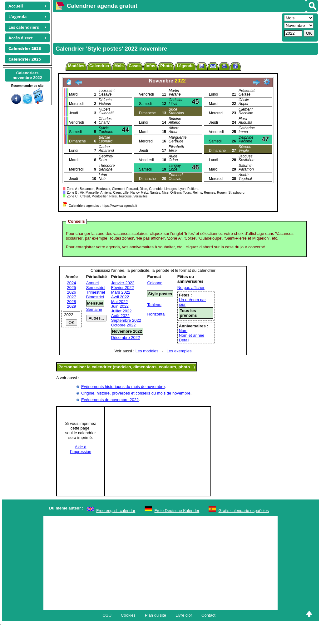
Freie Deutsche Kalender (177, 510)
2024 (71, 283)
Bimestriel (95, 297)
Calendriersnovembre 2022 (27, 75)
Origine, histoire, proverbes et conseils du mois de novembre (135, 393)
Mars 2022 (120, 292)
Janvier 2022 (122, 283)
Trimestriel (95, 292)
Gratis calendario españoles (244, 510)
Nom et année (192, 335)
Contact (208, 615)
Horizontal (156, 314)
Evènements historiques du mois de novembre (123, 386)
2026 (71, 292)
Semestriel (95, 287)
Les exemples (178, 351)
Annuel (92, 283)
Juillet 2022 (121, 311)
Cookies (128, 615)
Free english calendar (115, 510)
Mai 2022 (119, 301)
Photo (166, 65)
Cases (135, 65)
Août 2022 (120, 315)
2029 (71, 306)
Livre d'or (183, 615)
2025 (71, 287)
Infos (150, 65)
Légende (185, 65)
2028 (71, 301)
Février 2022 (122, 287)
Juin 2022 (120, 306)
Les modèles (147, 351)
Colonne (154, 283)
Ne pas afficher (191, 287)
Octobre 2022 (123, 325)
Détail (184, 340)
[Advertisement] (166, 27)
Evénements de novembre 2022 (110, 399)
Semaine (94, 309)
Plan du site (155, 615)
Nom (183, 330)
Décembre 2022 (125, 337)
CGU (106, 615)
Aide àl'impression (80, 449)
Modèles (76, 65)
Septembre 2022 (126, 320)
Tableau (154, 304)
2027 (71, 297)
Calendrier (99, 65)
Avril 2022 (120, 297)
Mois (119, 65)
